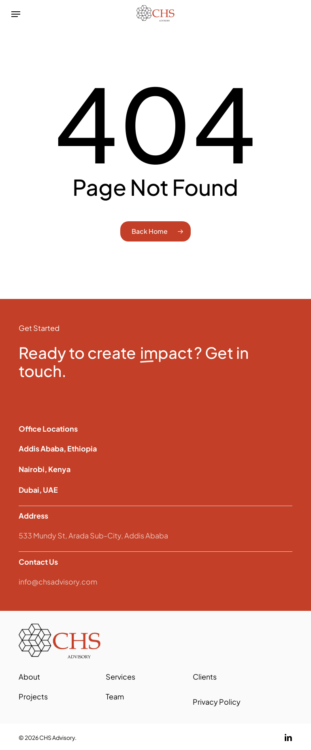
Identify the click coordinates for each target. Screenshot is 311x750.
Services (120, 676)
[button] (15, 14)
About (29, 676)
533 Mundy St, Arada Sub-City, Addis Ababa (93, 535)
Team (115, 696)
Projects (33, 696)
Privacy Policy (217, 701)
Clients (205, 676)
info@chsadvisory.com (58, 581)
